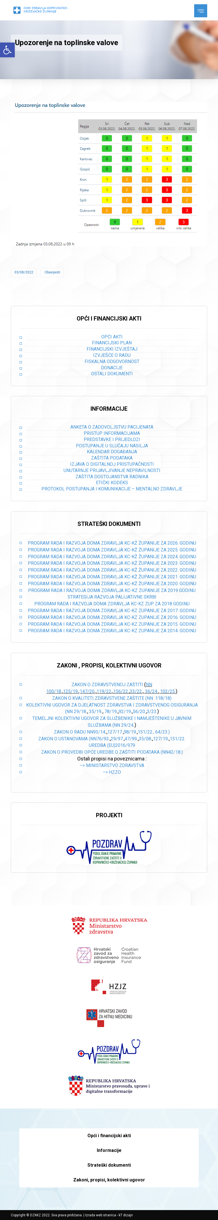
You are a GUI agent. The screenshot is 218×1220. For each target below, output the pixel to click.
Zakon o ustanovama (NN (67, 738)
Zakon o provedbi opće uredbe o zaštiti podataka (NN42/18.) (112, 752)
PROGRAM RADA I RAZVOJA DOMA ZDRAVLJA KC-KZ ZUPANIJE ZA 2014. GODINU (112, 630)
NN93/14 (96, 732)
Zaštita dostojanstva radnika (112, 476)
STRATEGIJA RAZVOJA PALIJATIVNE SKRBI (112, 597)
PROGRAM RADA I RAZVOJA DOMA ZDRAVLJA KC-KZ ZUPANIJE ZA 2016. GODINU (112, 617)
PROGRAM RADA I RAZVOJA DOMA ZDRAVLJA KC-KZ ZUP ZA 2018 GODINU (112, 603)
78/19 (110, 711)
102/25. (168, 691)
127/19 (160, 738)
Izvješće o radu (112, 355)
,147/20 (87, 691)
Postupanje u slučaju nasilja (112, 445)
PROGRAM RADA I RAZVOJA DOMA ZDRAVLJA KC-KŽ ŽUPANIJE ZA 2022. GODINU (112, 570)
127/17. (115, 732)
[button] (7, 50)
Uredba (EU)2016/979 (112, 745)
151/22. (177, 738)
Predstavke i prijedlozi (112, 439)
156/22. (121, 691)
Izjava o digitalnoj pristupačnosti (112, 464)
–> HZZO (112, 772)
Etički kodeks (112, 482)
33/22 (136, 691)
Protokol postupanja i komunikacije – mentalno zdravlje (111, 489)
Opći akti (112, 337)
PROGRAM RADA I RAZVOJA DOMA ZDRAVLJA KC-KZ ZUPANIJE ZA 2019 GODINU (112, 590)
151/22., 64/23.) (154, 732)
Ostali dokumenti (112, 373)
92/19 (125, 711)
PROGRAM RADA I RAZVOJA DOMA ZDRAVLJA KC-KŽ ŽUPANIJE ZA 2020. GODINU (112, 583)
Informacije (109, 1150)
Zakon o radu (70, 732)
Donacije (112, 367)
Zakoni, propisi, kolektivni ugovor (109, 1180)
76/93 (103, 738)
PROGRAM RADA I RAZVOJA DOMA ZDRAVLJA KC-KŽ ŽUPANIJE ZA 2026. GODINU (112, 543)
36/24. (151, 691)
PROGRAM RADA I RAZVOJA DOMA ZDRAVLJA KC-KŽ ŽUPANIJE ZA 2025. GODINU (112, 550)
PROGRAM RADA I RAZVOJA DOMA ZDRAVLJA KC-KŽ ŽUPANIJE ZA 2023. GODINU (112, 563)
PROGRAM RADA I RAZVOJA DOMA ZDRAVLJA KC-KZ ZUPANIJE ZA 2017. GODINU (112, 610)
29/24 (127, 725)
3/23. (152, 711)
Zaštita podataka (112, 458)
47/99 (131, 738)
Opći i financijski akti (109, 1135)
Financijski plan (112, 342)
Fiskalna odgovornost (112, 361)
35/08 (145, 738)
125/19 (70, 691)
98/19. (130, 732)
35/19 (95, 711)
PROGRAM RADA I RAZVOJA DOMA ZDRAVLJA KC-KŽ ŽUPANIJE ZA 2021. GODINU (112, 577)
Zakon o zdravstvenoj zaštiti (108, 684)
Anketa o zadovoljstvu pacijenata (111, 427)
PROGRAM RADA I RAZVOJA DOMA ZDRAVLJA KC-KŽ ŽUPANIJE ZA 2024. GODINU (112, 556)
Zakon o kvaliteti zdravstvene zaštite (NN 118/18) (111, 698)
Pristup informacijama (112, 433)
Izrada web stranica (100, 1215)
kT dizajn (126, 1215)
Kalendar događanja (112, 451)
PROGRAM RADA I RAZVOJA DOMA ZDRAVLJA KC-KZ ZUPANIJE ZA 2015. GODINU (112, 624)
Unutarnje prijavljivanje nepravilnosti (112, 470)
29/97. (117, 738)
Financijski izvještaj (112, 349)
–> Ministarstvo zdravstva (112, 765)
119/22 (104, 691)
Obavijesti (52, 272)
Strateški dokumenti (109, 1165)
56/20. (139, 711)
